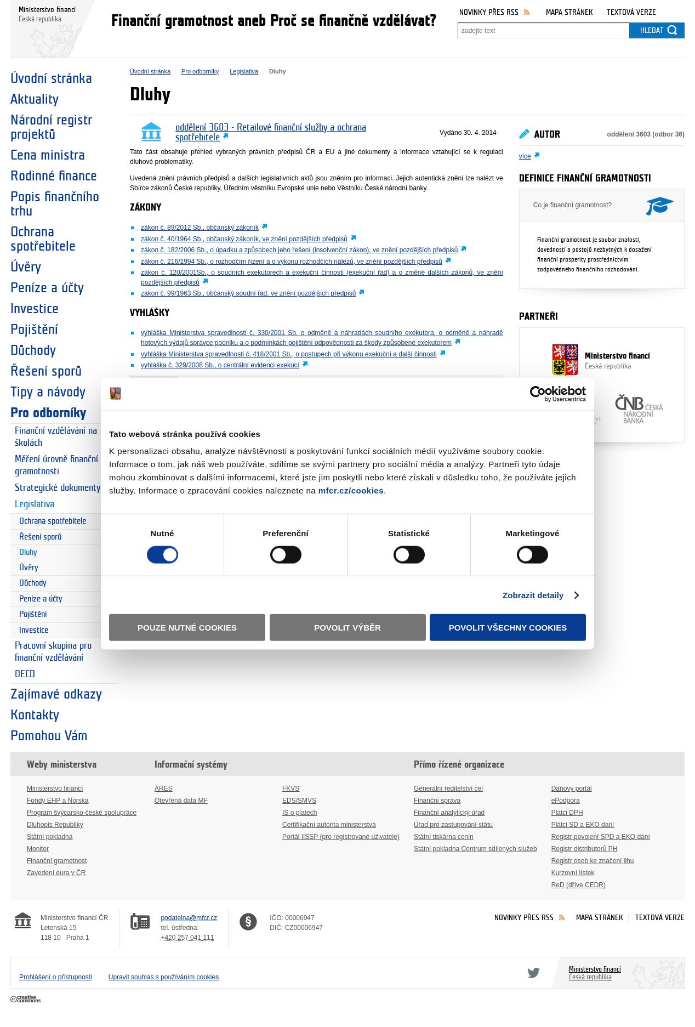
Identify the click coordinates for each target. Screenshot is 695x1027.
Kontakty (34, 715)
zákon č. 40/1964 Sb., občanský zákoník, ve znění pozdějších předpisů (244, 239)
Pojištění (34, 329)
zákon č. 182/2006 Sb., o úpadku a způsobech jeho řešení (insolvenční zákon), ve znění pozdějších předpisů (299, 250)
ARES (164, 788)
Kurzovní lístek (573, 873)
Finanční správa (437, 800)
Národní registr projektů (51, 127)
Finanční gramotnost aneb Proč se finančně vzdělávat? (273, 21)
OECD (25, 674)
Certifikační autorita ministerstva (329, 825)
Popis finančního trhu (54, 204)
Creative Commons (26, 999)
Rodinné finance (53, 176)
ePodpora (565, 800)
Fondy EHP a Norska (58, 800)
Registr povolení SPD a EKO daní (600, 837)
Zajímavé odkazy (56, 694)
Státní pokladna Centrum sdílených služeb (475, 849)
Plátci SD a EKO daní (582, 825)
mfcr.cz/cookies (351, 490)
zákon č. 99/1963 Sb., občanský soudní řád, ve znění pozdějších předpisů (248, 293)
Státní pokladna (49, 837)
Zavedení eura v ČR (56, 873)
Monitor (38, 849)
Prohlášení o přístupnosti (55, 977)
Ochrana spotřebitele (43, 239)
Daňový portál (571, 788)
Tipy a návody (48, 392)
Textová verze (631, 12)
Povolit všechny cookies (508, 627)
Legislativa (34, 504)
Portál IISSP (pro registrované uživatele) (341, 837)
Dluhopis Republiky (55, 825)
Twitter (531, 972)
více (525, 156)
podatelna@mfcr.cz (189, 918)
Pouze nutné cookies (187, 627)
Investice (34, 308)
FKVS (290, 788)
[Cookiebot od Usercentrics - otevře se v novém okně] (538, 393)
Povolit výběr (347, 627)
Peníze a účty (47, 287)
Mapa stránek (569, 12)
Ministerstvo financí (601, 361)
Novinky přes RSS (489, 12)
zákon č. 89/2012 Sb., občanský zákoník (200, 227)
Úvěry (25, 267)
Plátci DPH (567, 812)
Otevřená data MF (181, 800)
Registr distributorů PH (584, 849)
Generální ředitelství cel (448, 788)
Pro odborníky (48, 412)
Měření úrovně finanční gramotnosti (56, 465)
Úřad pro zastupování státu (453, 825)
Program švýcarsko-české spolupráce (81, 812)
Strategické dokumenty (57, 488)
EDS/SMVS (299, 800)
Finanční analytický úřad (449, 812)
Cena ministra (47, 155)
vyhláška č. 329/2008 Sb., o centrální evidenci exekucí (220, 365)
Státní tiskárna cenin (444, 837)
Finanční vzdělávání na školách (56, 437)
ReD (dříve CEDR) (578, 885)
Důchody (33, 350)
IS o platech (299, 812)
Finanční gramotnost (57, 861)
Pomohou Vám (49, 735)
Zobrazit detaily (533, 594)
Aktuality (34, 99)
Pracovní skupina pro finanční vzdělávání (53, 652)
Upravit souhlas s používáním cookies (164, 977)
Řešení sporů (46, 371)
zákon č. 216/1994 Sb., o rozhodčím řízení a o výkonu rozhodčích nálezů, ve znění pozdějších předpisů (291, 261)
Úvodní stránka (51, 78)
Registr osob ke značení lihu (592, 861)
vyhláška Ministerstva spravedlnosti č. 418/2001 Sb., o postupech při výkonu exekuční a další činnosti (289, 354)
